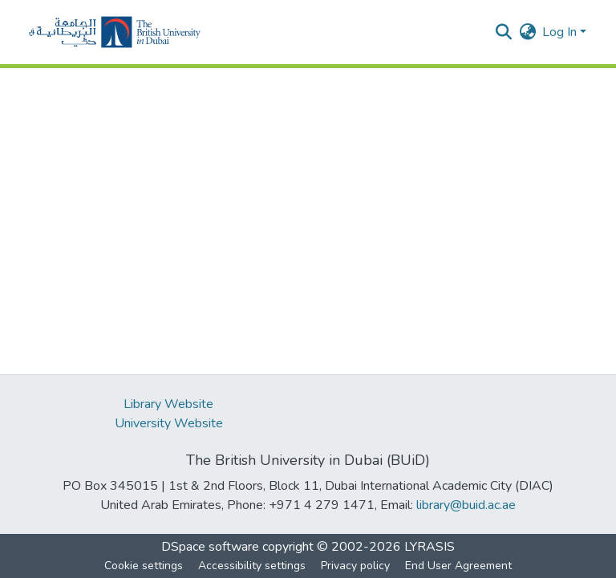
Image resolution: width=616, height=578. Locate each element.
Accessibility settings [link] (252, 565)
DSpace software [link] (210, 547)
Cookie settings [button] (143, 565)
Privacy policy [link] (355, 565)
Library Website (168, 404)
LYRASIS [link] (429, 547)
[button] (115, 32)
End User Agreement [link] (458, 565)
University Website (169, 423)
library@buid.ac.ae (466, 505)
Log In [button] (561, 32)
